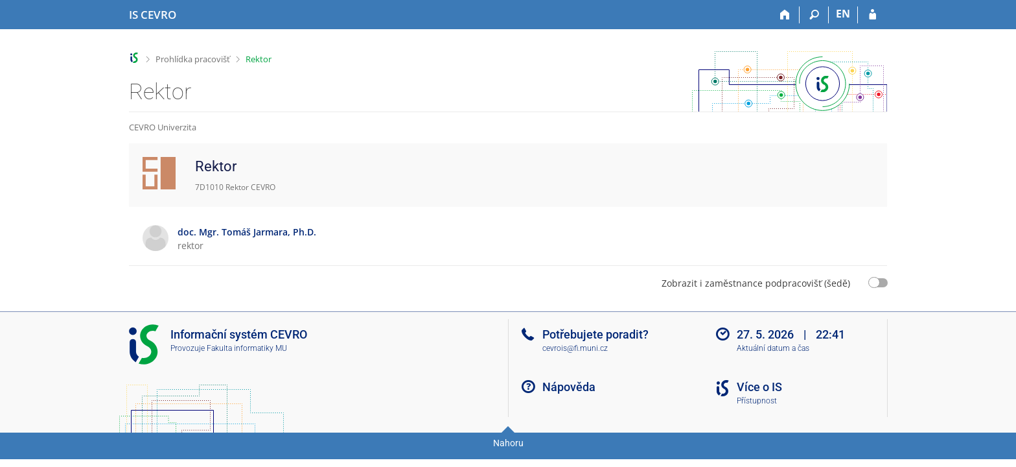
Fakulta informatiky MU (247, 348)
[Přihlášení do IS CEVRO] (872, 14)
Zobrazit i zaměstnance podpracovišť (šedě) (756, 283)
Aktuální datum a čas (773, 348)
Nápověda (568, 387)
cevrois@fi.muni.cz (575, 348)
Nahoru (508, 443)
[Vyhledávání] (814, 14)
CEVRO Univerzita (162, 127)
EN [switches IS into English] (843, 13)
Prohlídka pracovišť (193, 59)
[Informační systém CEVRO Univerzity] (152, 14)
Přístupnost (757, 400)
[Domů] (785, 14)
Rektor (258, 59)
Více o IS (759, 387)
